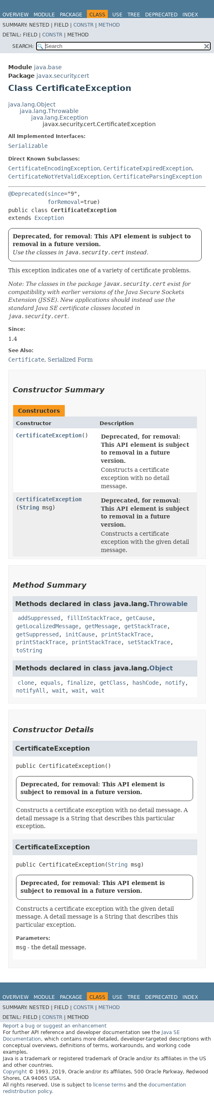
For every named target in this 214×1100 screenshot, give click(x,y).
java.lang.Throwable (49, 111)
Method (109, 25)
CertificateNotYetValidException (59, 176)
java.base (48, 67)
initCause (80, 634)
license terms (109, 1085)
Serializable (28, 146)
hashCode (145, 682)
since (56, 193)
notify (175, 682)
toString (29, 650)
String (29, 507)
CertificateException (49, 435)
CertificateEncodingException (54, 168)
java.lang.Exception (59, 117)
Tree (133, 15)
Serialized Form (70, 359)
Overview (15, 15)
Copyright (15, 1072)
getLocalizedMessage (47, 626)
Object (161, 668)
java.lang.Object (31, 104)
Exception (49, 218)
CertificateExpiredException (147, 168)
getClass (113, 682)
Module (44, 15)
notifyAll (31, 690)
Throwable (168, 604)
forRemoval (64, 202)
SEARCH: (23, 46)
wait (58, 690)
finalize (80, 682)
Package (71, 15)
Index (190, 15)
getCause (139, 618)
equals (50, 682)
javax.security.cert (62, 75)
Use (117, 15)
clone (26, 682)
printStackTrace (125, 634)
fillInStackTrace (93, 618)
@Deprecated (26, 193)
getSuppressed (37, 634)
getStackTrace (145, 626)
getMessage (101, 626)
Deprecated (161, 15)
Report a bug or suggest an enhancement (55, 1026)
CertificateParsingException (157, 176)
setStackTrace (148, 642)
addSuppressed (39, 618)
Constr (83, 25)
